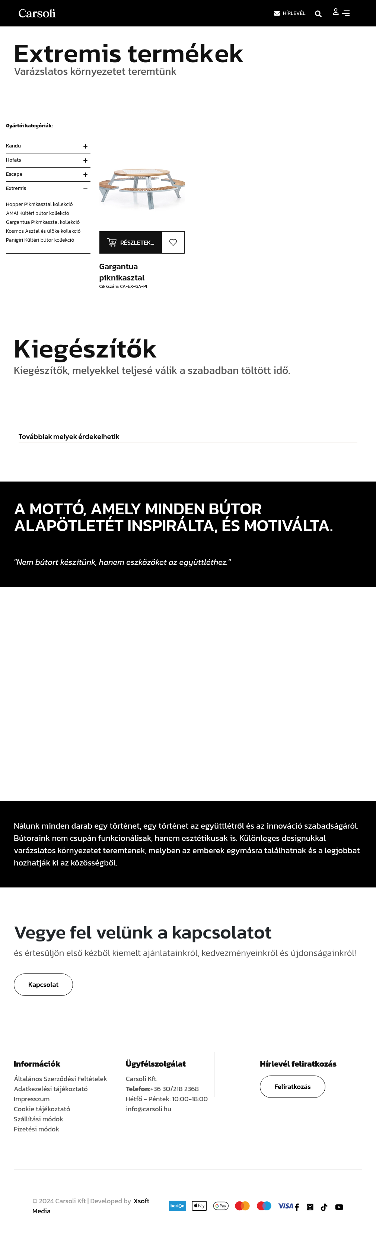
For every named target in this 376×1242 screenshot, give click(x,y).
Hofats (13, 160)
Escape (14, 174)
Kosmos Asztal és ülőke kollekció (43, 231)
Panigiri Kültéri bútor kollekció (40, 240)
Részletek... (137, 242)
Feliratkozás (292, 1086)
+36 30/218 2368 (174, 1089)
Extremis (16, 188)
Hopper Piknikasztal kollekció (39, 204)
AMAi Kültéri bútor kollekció (37, 213)
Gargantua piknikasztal (122, 272)
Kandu (13, 146)
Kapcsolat (43, 984)
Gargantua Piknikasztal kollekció (43, 222)
